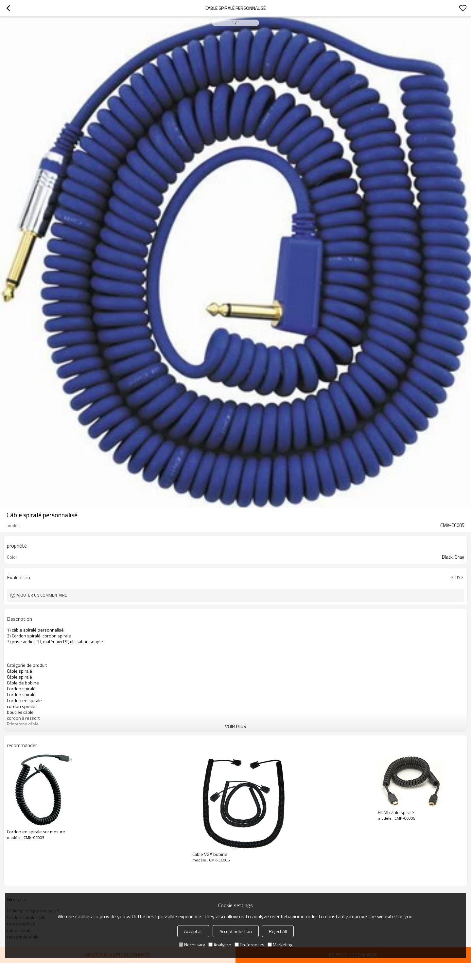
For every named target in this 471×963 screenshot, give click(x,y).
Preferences (249, 944)
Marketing (280, 944)
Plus (456, 577)
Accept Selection (235, 931)
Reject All (278, 931)
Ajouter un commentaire (42, 595)
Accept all (193, 931)
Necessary (192, 944)
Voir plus (235, 726)
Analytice (219, 944)
